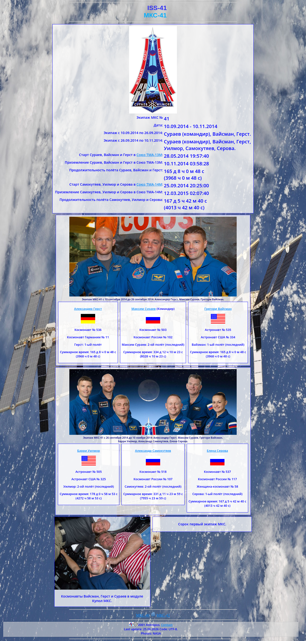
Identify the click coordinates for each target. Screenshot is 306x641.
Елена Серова (217, 450)
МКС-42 (163, 615)
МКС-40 (143, 615)
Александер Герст (88, 309)
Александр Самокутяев (153, 450)
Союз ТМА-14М (149, 184)
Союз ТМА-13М (149, 154)
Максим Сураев (143, 309)
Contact (167, 625)
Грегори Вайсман (218, 309)
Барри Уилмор (88, 450)
